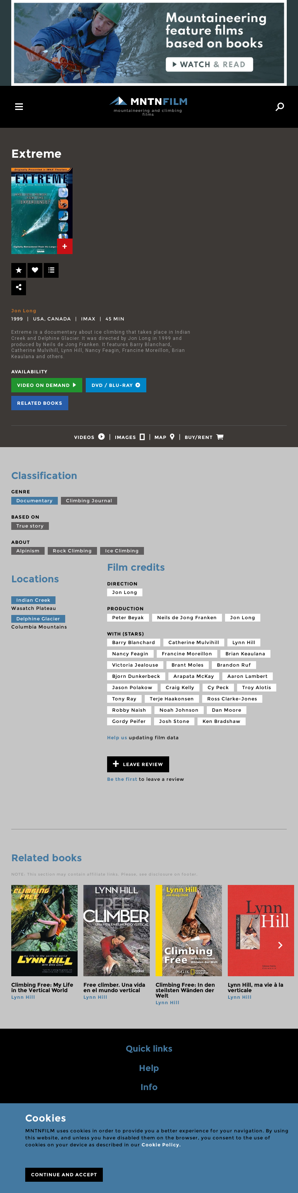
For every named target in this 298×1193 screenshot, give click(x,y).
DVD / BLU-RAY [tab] (116, 385)
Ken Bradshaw (222, 727)
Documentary (34, 506)
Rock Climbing (72, 556)
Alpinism (28, 556)
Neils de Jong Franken (187, 623)
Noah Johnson (179, 715)
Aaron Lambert (247, 681)
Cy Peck (218, 693)
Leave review (138, 769)
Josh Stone (174, 727)
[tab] (65, 246)
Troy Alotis (256, 693)
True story (30, 531)
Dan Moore (226, 715)
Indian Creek (33, 605)
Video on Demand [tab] (46, 385)
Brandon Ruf (234, 670)
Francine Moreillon (187, 659)
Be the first (122, 784)
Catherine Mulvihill (193, 648)
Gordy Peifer (129, 727)
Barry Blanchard (133, 648)
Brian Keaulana (245, 659)
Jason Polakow (132, 693)
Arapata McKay (193, 681)
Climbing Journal (89, 506)
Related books (39, 403)
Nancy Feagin (130, 659)
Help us (117, 743)
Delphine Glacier (38, 624)
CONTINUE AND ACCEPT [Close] (64, 1174)
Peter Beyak (128, 623)
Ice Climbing (122, 556)
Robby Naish (129, 715)
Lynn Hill (243, 648)
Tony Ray (124, 704)
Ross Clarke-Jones (232, 704)
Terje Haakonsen (172, 704)
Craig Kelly (180, 693)
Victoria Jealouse (135, 670)
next (280, 950)
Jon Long (23, 310)
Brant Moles (188, 670)
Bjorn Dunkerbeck (136, 681)
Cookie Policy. (161, 1145)
